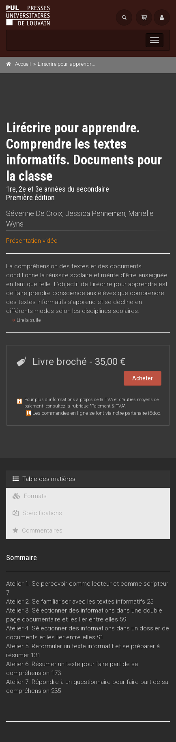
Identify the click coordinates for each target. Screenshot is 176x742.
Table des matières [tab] (44, 479)
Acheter (142, 378)
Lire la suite (26, 320)
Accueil (23, 64)
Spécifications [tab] (37, 513)
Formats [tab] (30, 496)
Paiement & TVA (107, 406)
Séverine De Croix (34, 213)
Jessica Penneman (95, 213)
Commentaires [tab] (37, 530)
